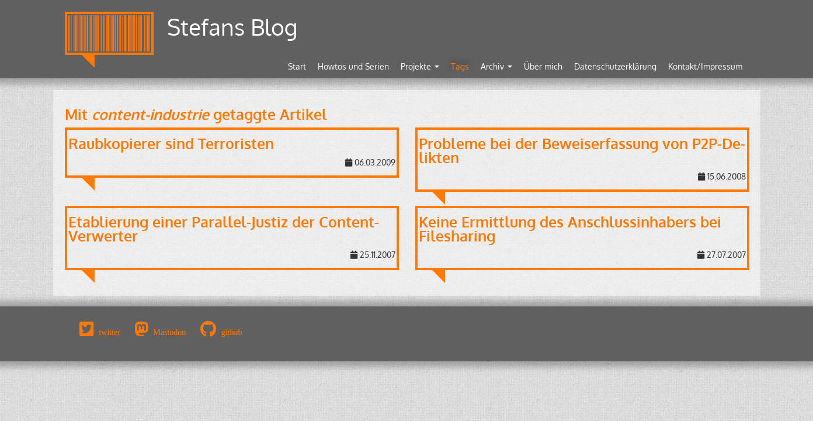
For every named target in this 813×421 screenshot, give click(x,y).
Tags (460, 66)
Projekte (420, 66)
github (231, 332)
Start (297, 66)
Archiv (496, 66)
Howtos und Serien (353, 66)
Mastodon (169, 332)
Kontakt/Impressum (705, 66)
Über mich (543, 66)
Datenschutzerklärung (615, 66)
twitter (109, 332)
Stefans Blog (232, 26)
